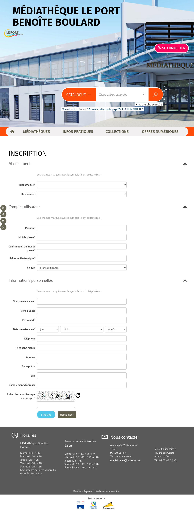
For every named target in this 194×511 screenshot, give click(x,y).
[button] (36, 131)
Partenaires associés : (107, 491)
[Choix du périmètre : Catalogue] (79, 94)
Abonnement (28, 194)
